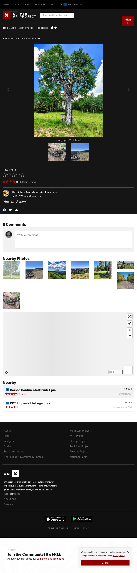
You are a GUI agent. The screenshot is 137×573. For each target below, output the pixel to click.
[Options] (128, 370)
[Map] (68, 344)
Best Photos (26, 27)
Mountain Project (80, 430)
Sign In (128, 21)
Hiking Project (78, 441)
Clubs (7, 446)
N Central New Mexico (29, 38)
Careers (8, 504)
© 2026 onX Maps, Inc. (59, 527)
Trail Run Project (80, 446)
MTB (17, 4)
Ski (53, 4)
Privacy (85, 527)
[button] (4, 210)
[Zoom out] (129, 335)
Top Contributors (14, 451)
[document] (105, 558)
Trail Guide (9, 27)
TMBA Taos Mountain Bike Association (35, 192)
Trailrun (40, 4)
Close (105, 562)
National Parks (78, 456)
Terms (76, 527)
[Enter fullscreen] (129, 316)
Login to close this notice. (51, 558)
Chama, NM (35, 196)
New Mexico (9, 38)
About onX (10, 498)
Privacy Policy (119, 555)
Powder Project (79, 451)
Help (6, 435)
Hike (27, 4)
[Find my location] (129, 323)
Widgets (9, 441)
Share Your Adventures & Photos (23, 456)
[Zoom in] (129, 330)
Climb (6, 4)
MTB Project (77, 435)
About (7, 430)
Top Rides (42, 27)
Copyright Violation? (68, 140)
